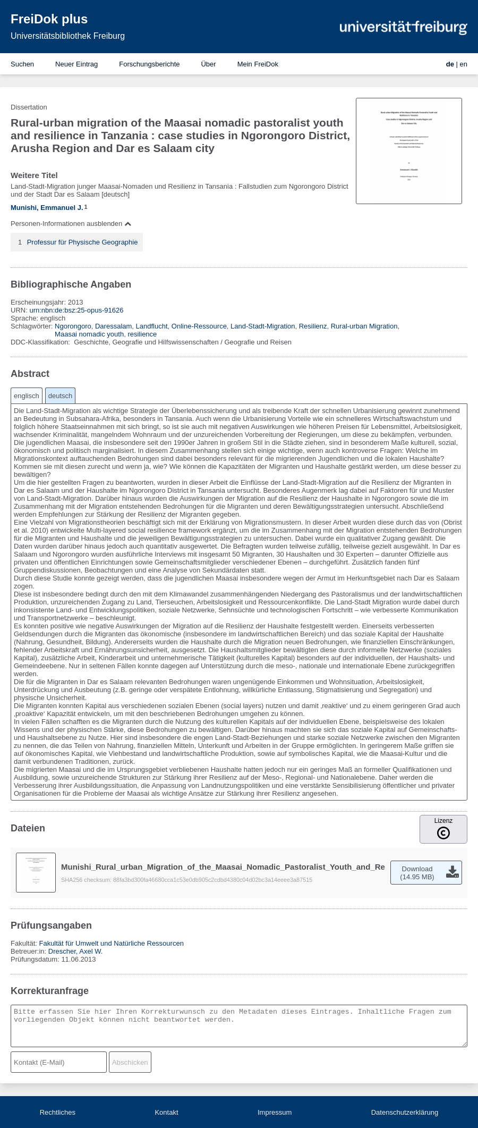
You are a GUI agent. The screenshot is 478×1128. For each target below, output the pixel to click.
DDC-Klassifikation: (41, 342)
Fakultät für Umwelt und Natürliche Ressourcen (111, 943)
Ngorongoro (73, 326)
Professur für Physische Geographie (82, 242)
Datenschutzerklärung (404, 1112)
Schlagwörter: (33, 326)
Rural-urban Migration (364, 326)
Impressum (275, 1112)
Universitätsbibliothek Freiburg (68, 35)
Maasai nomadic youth (89, 334)
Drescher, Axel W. (75, 951)
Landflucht (152, 326)
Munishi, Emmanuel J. (47, 208)
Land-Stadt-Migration (263, 326)
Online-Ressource (199, 326)
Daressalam (113, 326)
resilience (142, 334)
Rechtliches (57, 1112)
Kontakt (166, 1112)
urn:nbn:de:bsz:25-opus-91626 (76, 310)
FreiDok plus (49, 19)
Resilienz (313, 326)
